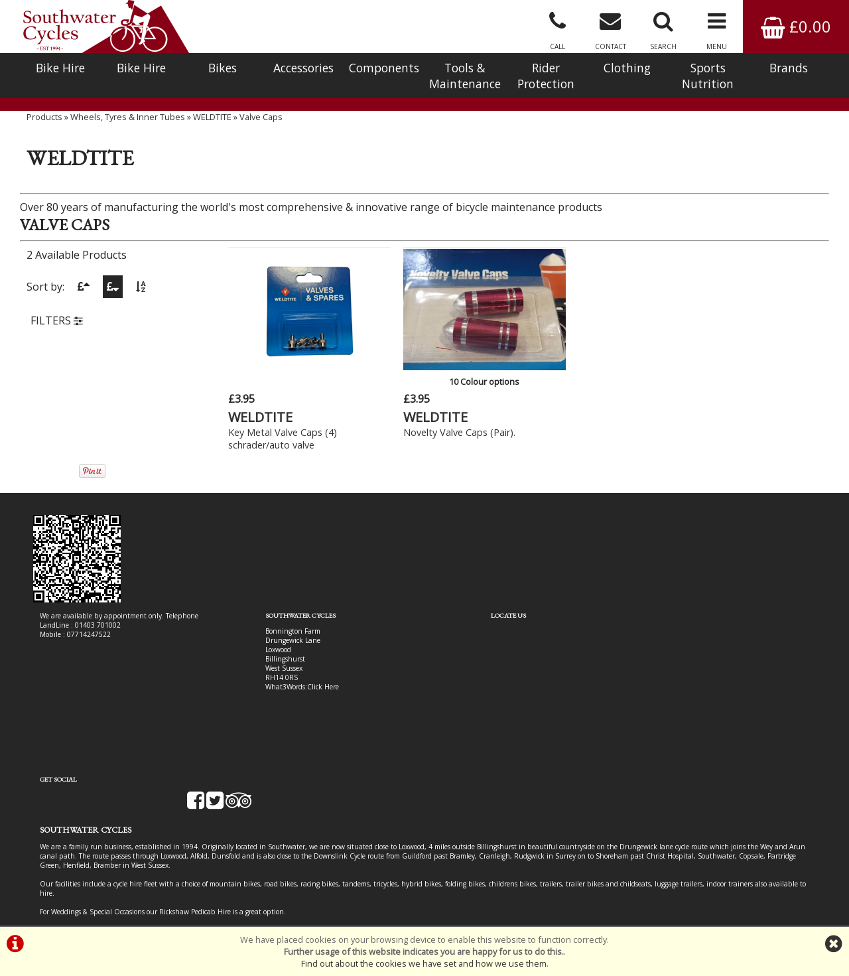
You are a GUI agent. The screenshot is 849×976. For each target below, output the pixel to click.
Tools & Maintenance (465, 76)
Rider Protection (545, 76)
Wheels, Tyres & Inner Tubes (127, 129)
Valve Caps (261, 129)
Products (44, 129)
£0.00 (796, 26)
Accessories (303, 68)
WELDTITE (212, 129)
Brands (788, 68)
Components (384, 68)
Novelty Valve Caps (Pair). (437, 426)
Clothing (627, 68)
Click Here (293, 680)
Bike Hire (60, 68)
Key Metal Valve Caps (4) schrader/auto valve (283, 432)
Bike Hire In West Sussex (78, 878)
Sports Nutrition (708, 76)
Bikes (222, 68)
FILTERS (57, 334)
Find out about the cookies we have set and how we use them (424, 963)
